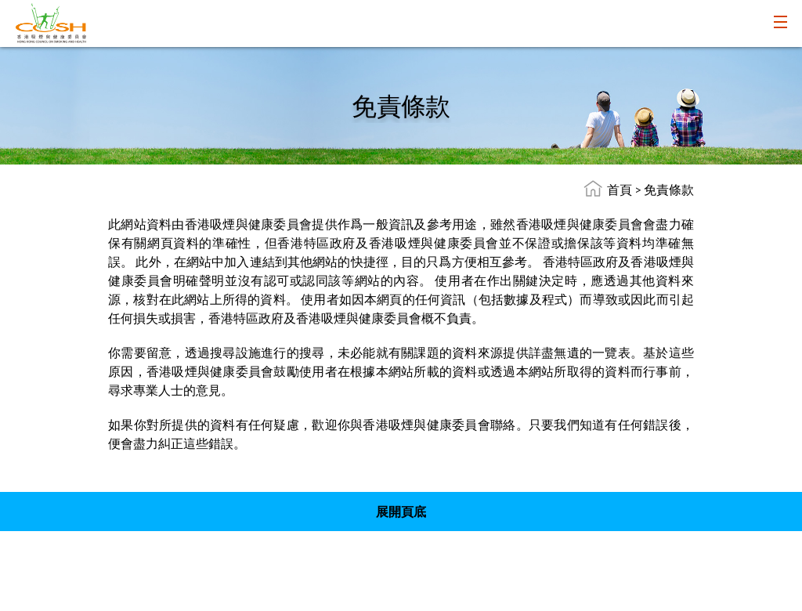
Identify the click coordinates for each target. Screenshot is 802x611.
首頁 (619, 189)
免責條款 (669, 189)
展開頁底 (401, 511)
